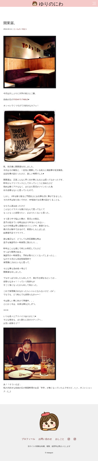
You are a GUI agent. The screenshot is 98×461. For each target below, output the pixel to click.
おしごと (59, 439)
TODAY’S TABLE (20, 99)
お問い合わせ (45, 439)
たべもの (17, 29)
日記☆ (24, 29)
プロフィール (28, 439)
